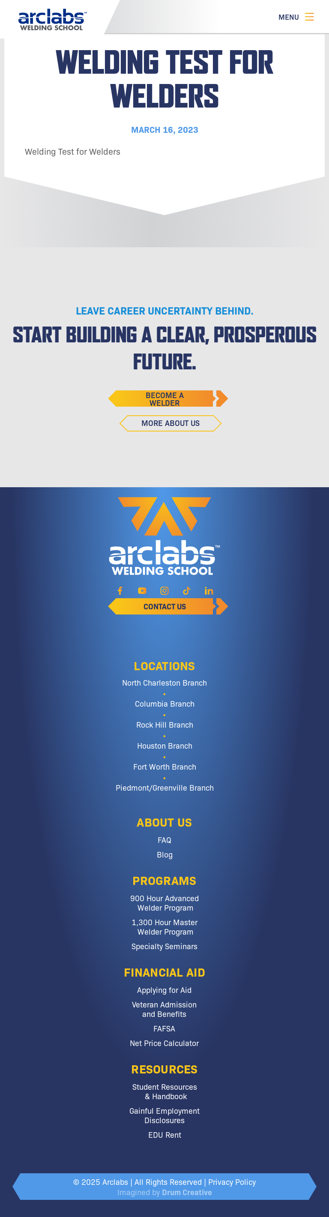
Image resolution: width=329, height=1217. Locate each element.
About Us (164, 821)
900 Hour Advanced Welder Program (164, 902)
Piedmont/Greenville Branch (165, 787)
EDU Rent (164, 1134)
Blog (165, 854)
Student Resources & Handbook (164, 1091)
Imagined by (164, 1192)
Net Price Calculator (164, 1042)
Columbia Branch (164, 703)
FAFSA (164, 1028)
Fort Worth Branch (164, 766)
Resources (164, 1068)
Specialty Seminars (164, 946)
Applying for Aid (164, 989)
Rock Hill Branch (164, 724)
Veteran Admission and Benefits (164, 1009)
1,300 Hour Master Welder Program (164, 926)
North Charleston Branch (164, 682)
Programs (164, 880)
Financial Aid (164, 971)
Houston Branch (164, 745)
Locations (164, 665)
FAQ (164, 839)
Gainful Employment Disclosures (164, 1115)
